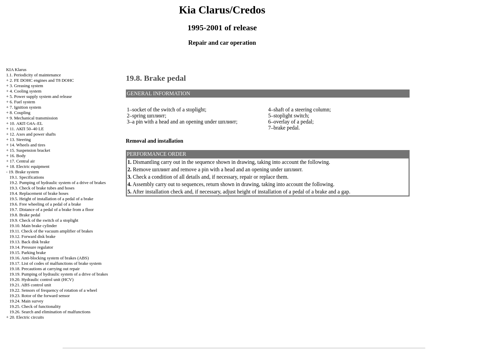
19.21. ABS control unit (30, 284)
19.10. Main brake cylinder (33, 225)
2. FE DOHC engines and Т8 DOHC (42, 80)
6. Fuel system (22, 101)
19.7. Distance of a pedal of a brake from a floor (51, 209)
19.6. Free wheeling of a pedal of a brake (45, 204)
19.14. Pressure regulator (31, 247)
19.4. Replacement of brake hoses (38, 193)
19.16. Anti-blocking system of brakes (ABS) (49, 257)
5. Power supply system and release (41, 96)
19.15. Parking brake (27, 252)
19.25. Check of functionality (35, 306)
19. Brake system (24, 171)
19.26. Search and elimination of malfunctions (50, 311)
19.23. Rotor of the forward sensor (39, 295)
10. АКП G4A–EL (26, 123)
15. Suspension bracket (30, 150)
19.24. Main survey (26, 300)
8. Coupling (20, 112)
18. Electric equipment (29, 166)
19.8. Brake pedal (24, 214)
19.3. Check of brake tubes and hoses (42, 187)
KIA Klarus (16, 69)
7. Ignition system (25, 107)
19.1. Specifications (26, 177)
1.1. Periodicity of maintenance (33, 74)
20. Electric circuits (27, 317)
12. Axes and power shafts (33, 134)
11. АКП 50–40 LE (27, 128)
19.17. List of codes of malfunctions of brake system (55, 263)
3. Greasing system (26, 85)
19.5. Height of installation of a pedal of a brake (51, 198)
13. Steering (20, 139)
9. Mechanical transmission (34, 117)
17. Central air (22, 161)
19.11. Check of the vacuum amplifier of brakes (51, 231)
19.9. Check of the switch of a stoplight (43, 220)
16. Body (18, 155)
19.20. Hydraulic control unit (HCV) (41, 279)
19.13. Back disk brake (29, 241)
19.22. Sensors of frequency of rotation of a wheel (53, 290)
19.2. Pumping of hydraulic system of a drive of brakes (57, 182)
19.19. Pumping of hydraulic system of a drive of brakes (58, 274)
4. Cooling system (25, 91)
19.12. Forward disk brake (32, 236)
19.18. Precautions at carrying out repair (44, 268)
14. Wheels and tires (27, 144)
